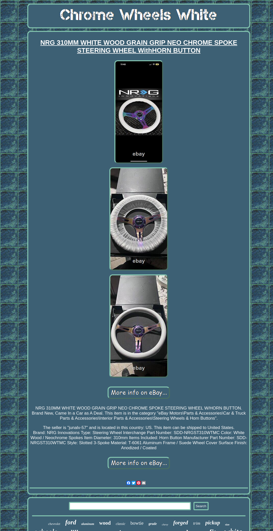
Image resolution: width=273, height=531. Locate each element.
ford (70, 522)
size (227, 524)
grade (152, 524)
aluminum (87, 524)
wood (105, 523)
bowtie (137, 523)
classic (120, 524)
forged (180, 522)
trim (196, 523)
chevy (165, 524)
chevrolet (54, 524)
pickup (212, 523)
